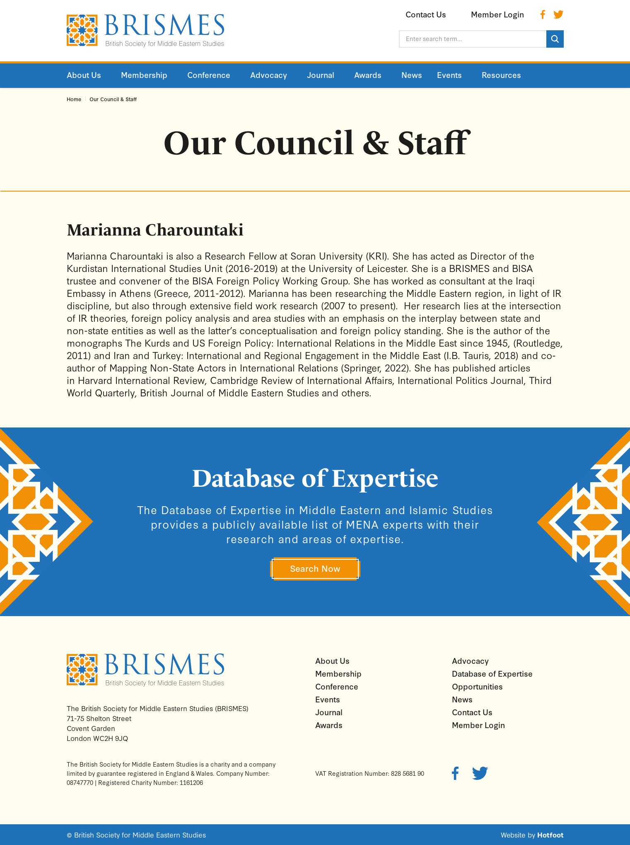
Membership (338, 673)
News (462, 699)
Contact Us (472, 712)
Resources (501, 74)
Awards (329, 724)
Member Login (478, 724)
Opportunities (477, 686)
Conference (336, 686)
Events (327, 699)
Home (74, 98)
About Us (332, 660)
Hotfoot (550, 834)
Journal (329, 712)
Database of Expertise (492, 673)
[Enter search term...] (472, 39)
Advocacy (470, 660)
